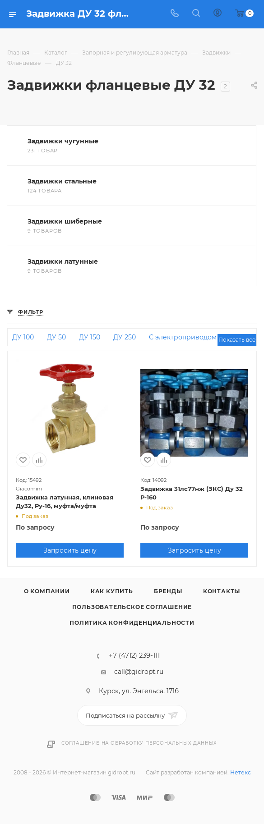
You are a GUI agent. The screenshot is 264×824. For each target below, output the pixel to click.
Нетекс (240, 772)
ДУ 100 (23, 337)
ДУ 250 (124, 337)
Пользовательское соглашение (132, 607)
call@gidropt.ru (138, 672)
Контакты (221, 591)
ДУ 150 (89, 337)
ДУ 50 (56, 337)
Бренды (168, 591)
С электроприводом (183, 337)
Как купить (112, 591)
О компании (47, 591)
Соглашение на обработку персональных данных (139, 743)
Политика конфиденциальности (132, 622)
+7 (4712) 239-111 (134, 655)
